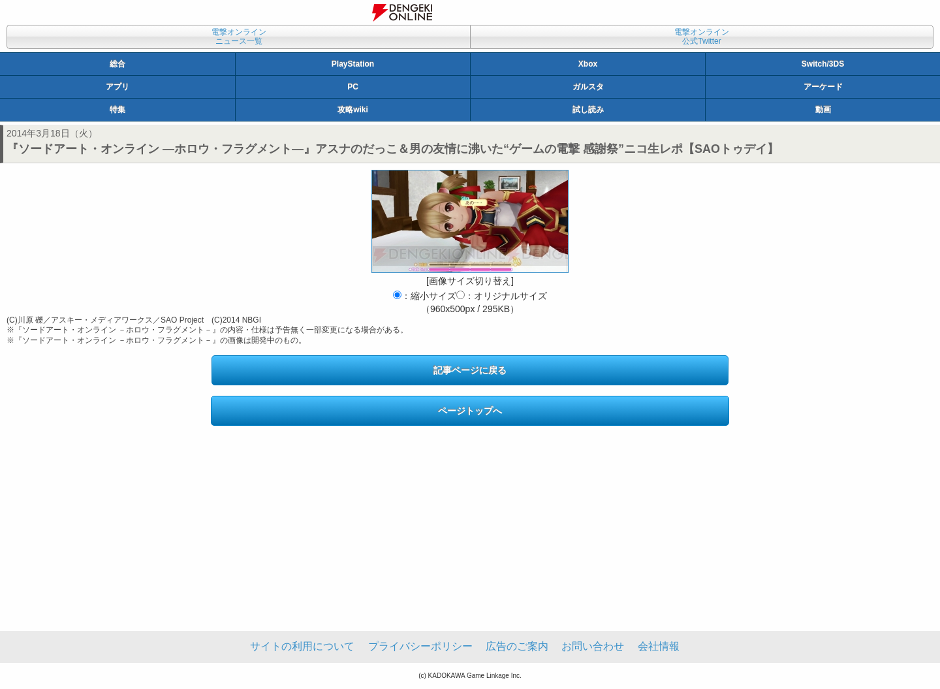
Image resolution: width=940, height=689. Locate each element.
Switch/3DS (823, 64)
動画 (823, 109)
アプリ (117, 86)
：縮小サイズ (424, 296)
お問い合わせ (592, 646)
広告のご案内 (517, 646)
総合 (117, 64)
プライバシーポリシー (420, 646)
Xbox (587, 64)
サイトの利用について (302, 646)
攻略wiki (352, 109)
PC (352, 86)
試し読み (588, 109)
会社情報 (659, 646)
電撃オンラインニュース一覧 (239, 36)
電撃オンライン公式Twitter (701, 36)
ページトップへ (470, 411)
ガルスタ (588, 86)
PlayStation (353, 64)
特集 (117, 109)
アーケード (823, 86)
